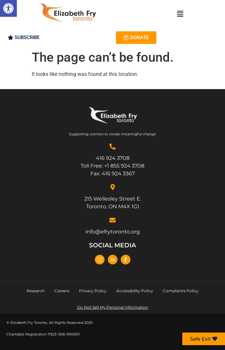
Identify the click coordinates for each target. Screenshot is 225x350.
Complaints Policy (180, 290)
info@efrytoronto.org (112, 232)
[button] (8, 8)
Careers (61, 290)
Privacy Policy (93, 290)
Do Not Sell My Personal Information (112, 307)
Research (36, 290)
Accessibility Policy (134, 290)
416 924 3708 (112, 158)
